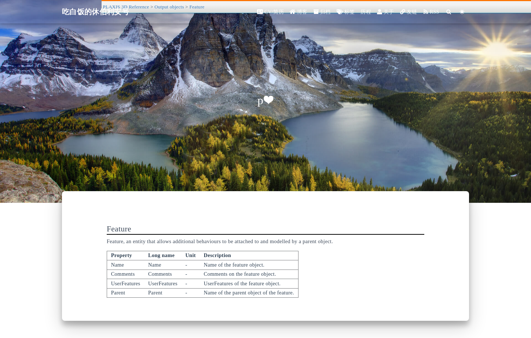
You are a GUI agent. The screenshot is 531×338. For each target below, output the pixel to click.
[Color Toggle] (462, 12)
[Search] (449, 12)
